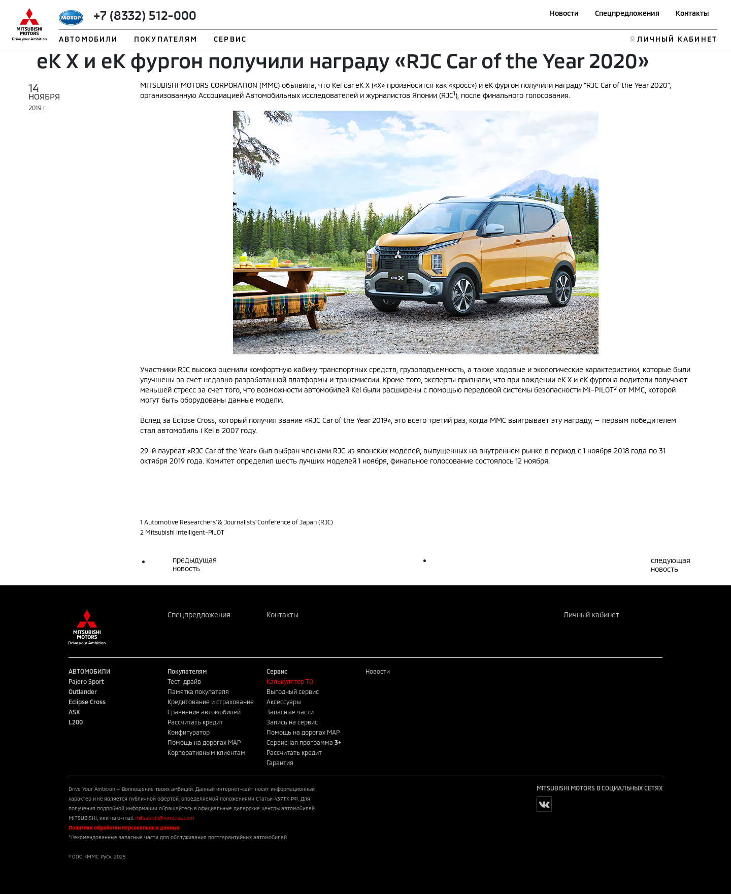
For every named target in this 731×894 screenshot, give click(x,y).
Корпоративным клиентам (206, 752)
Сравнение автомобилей (204, 711)
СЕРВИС (230, 39)
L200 (76, 721)
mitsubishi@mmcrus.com (164, 818)
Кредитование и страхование (211, 701)
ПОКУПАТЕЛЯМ (165, 39)
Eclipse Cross (87, 701)
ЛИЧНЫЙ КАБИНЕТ (677, 39)
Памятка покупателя (198, 691)
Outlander (83, 691)
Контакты (692, 13)
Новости (564, 13)
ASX (74, 711)
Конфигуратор (189, 732)
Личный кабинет (591, 614)
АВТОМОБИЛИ (88, 39)
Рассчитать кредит (195, 721)
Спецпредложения (627, 13)
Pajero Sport (86, 681)
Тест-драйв (184, 681)
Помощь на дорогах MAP (204, 742)
